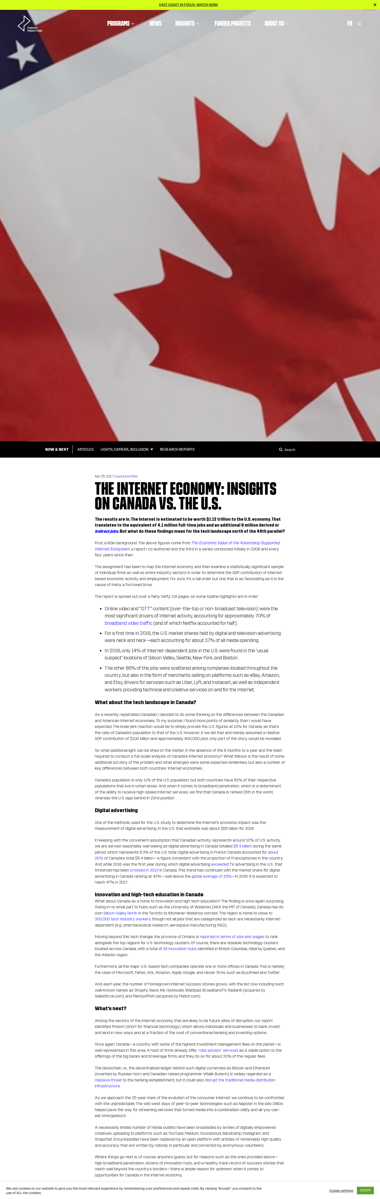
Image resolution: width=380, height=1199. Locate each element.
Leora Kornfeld (126, 476)
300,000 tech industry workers (123, 919)
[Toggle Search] (359, 23)
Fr (349, 23)
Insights (188, 23)
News (156, 23)
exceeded (220, 864)
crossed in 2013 (144, 870)
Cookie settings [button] (341, 1190)
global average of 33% (211, 876)
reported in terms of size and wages (232, 936)
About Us (277, 23)
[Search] (281, 449)
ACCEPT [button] (365, 1190)
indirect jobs (106, 531)
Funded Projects (232, 23)
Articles (85, 449)
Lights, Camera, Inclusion (125, 449)
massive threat (108, 1080)
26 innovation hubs (180, 948)
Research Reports (177, 449)
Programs (121, 23)
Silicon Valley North (120, 913)
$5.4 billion (242, 846)
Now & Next (57, 449)
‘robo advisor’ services (218, 1050)
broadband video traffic (128, 623)
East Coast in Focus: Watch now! (188, 4)
